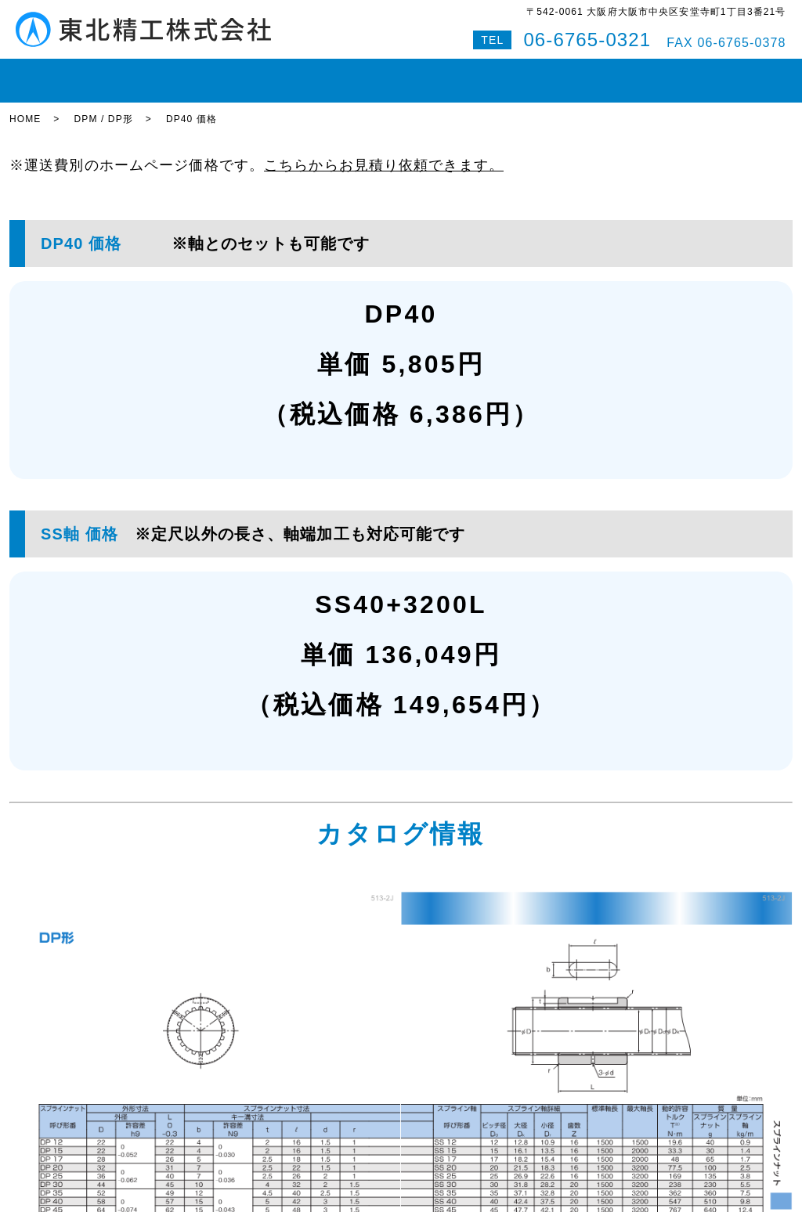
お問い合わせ (617, 73)
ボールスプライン (350, 73)
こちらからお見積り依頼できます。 (384, 151)
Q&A (688, 73)
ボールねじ (251, 73)
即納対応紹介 (455, 73)
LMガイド (173, 73)
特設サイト (752, 73)
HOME (38, 73)
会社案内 (536, 73)
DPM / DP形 (103, 105)
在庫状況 (101, 73)
